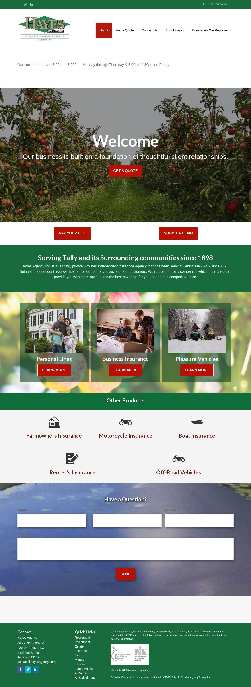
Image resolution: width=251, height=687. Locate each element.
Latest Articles (84, 669)
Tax (77, 655)
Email (97, 510)
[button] (125, 29)
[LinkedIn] (31, 4)
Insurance (81, 651)
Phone (170, 510)
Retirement (82, 637)
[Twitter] (25, 4)
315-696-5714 (215, 4)
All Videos (82, 673)
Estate (79, 646)
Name (22, 510)
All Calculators (85, 677)
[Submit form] (125, 574)
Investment (82, 642)
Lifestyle (80, 664)
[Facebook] (37, 4)
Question (25, 534)
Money (79, 660)
